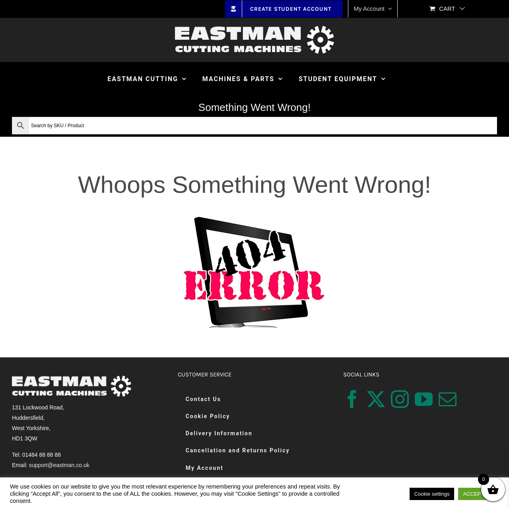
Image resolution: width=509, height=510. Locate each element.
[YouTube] (424, 399)
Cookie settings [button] (432, 494)
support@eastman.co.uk (59, 465)
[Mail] (448, 399)
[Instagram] (400, 399)
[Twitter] (376, 399)
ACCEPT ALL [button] (478, 494)
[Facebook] (352, 399)
